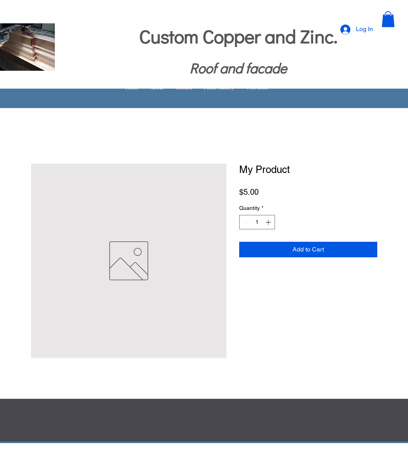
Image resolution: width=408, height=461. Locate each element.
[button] (388, 19)
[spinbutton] (257, 222)
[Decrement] (245, 222)
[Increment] (269, 222)
